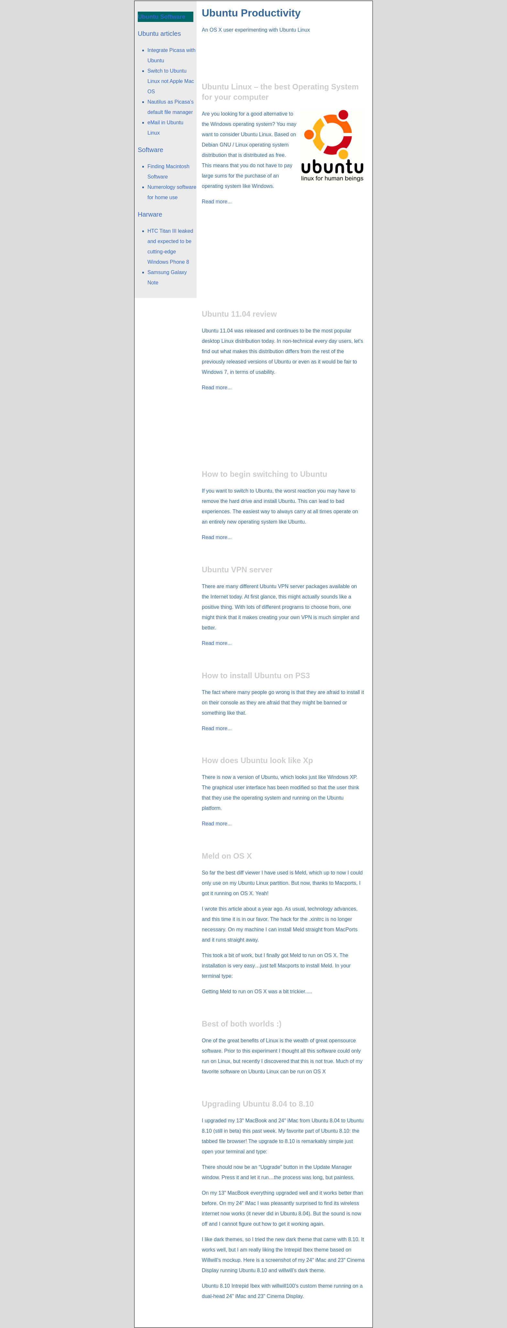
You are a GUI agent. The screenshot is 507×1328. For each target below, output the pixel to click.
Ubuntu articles (159, 33)
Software (150, 149)
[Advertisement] (283, 50)
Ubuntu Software (161, 16)
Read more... (217, 201)
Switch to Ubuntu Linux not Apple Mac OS (170, 81)
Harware (150, 214)
